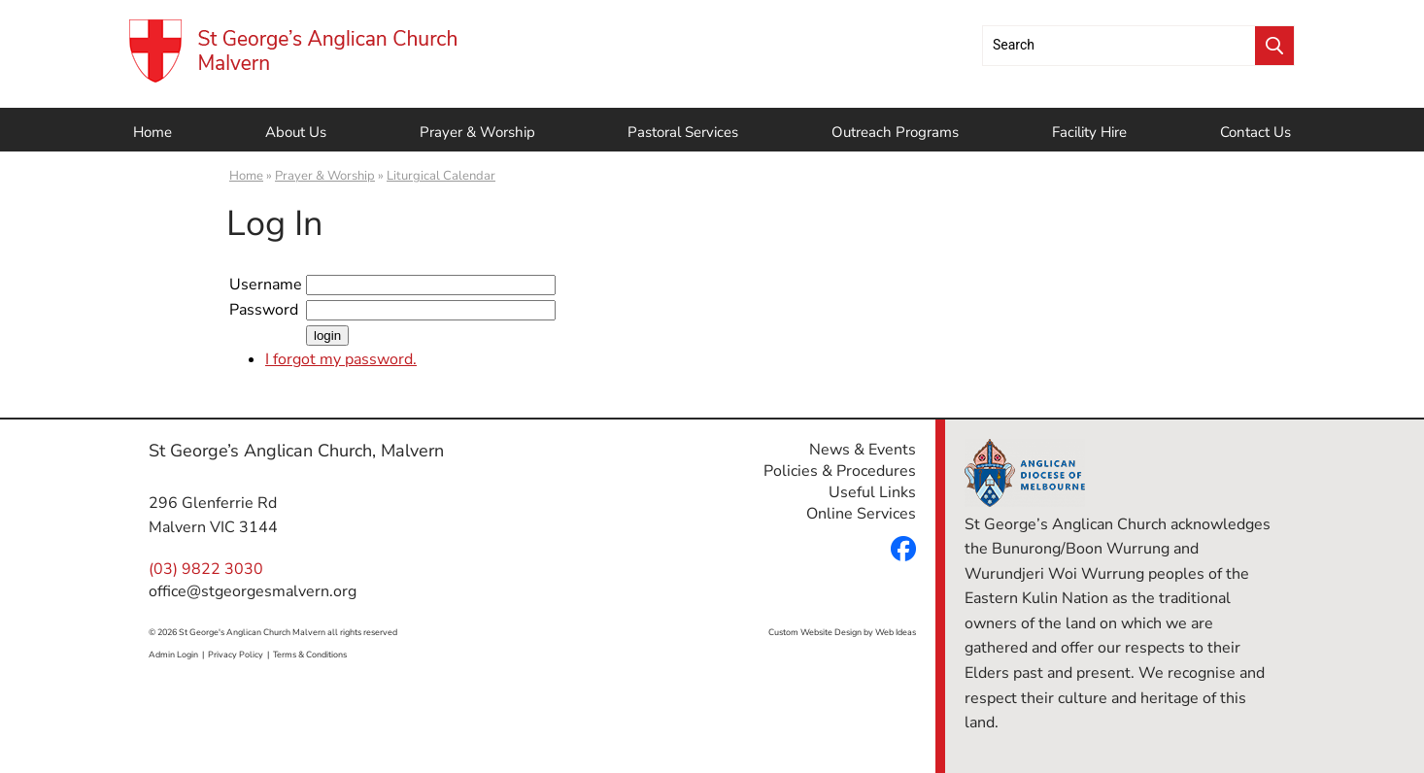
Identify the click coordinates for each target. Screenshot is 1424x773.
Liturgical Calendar (441, 176)
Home (152, 132)
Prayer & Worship (477, 132)
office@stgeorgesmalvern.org (252, 591)
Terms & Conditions (310, 654)
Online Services (861, 513)
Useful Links (872, 492)
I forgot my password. (341, 359)
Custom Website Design (815, 632)
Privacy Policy (235, 654)
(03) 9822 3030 (206, 569)
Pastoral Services (682, 132)
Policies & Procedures (839, 471)
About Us (295, 132)
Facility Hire (1089, 132)
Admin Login (173, 654)
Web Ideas (895, 632)
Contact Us (1255, 132)
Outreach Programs (895, 132)
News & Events (862, 449)
